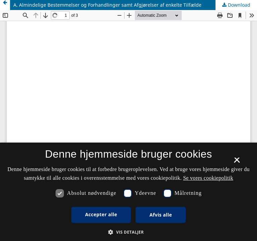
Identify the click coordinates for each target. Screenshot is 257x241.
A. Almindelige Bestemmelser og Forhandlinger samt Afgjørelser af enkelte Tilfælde (107, 5)
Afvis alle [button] (161, 215)
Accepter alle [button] (101, 214)
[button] (128, 232)
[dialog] (128, 192)
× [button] (237, 162)
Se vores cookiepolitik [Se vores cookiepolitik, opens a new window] (208, 178)
